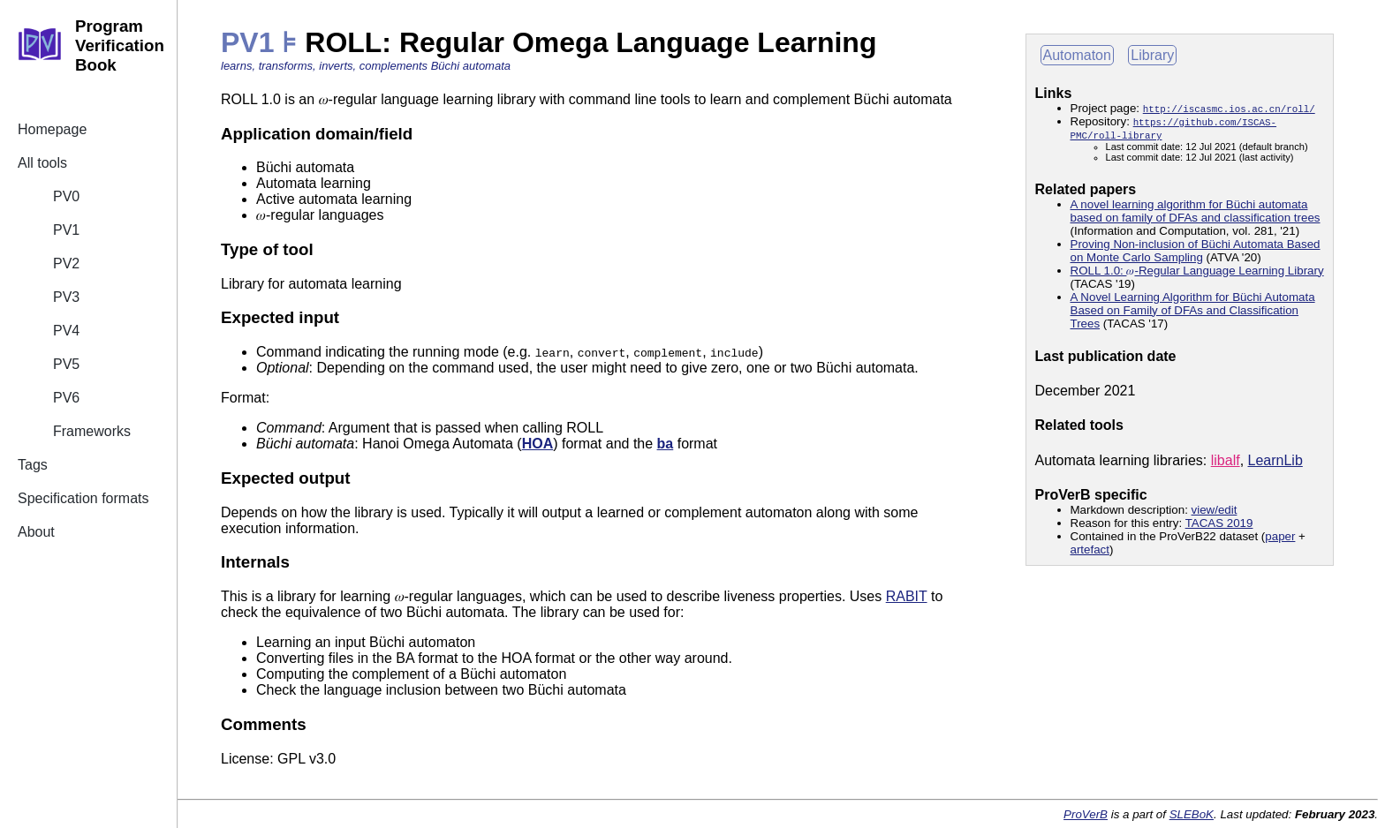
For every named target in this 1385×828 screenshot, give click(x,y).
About (36, 531)
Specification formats (83, 498)
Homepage (52, 129)
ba (665, 443)
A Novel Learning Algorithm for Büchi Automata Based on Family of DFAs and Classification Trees (1193, 310)
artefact (1090, 549)
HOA (538, 443)
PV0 (66, 196)
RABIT (906, 596)
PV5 (66, 364)
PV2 (66, 263)
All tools (42, 162)
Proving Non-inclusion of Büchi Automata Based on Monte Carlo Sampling (1196, 250)
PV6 (66, 397)
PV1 (66, 229)
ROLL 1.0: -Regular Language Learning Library (1197, 270)
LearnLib (1275, 460)
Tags (33, 464)
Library (1152, 55)
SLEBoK (1191, 814)
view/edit (1214, 509)
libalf (1225, 460)
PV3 (66, 297)
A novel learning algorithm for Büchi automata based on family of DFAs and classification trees (1196, 211)
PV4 (66, 330)
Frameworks (92, 431)
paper (1280, 536)
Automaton (1077, 55)
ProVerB (1085, 814)
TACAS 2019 (1219, 523)
